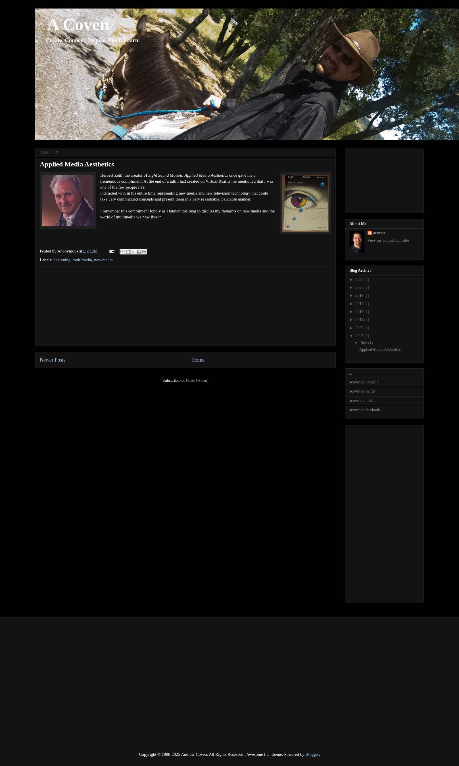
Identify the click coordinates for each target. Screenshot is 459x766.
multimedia (82, 260)
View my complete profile (388, 240)
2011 (360, 320)
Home (198, 360)
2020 (360, 287)
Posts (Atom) (197, 380)
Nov (364, 343)
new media (103, 260)
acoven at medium (364, 400)
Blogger (312, 754)
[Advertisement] (185, 306)
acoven (379, 233)
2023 (360, 279)
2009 (360, 328)
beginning (61, 260)
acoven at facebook (364, 410)
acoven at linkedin (364, 382)
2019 (360, 295)
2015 (360, 312)
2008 (360, 336)
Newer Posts (53, 360)
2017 (360, 304)
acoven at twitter (362, 391)
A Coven (72, 24)
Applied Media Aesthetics (77, 164)
